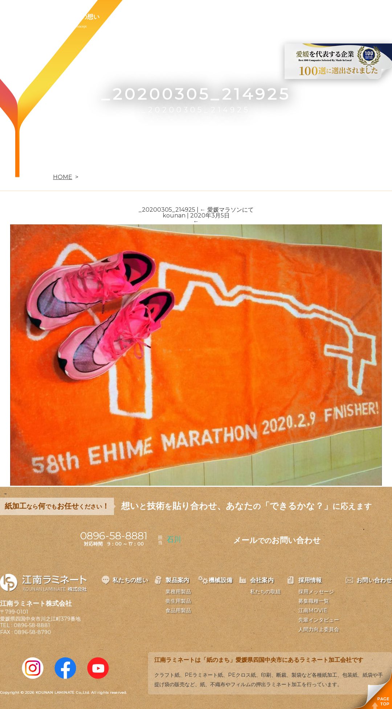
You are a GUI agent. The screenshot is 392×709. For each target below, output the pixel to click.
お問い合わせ (303, 16)
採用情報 (255, 16)
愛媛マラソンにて (227, 209)
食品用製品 (178, 610)
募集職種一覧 (313, 601)
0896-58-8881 (32, 625)
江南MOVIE (312, 610)
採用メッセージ (316, 591)
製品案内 (129, 16)
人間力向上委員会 (318, 629)
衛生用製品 (178, 601)
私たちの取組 (265, 591)
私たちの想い (80, 16)
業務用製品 (178, 591)
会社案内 (213, 16)
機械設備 (171, 16)
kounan (174, 215)
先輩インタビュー (318, 620)
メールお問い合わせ (277, 540)
